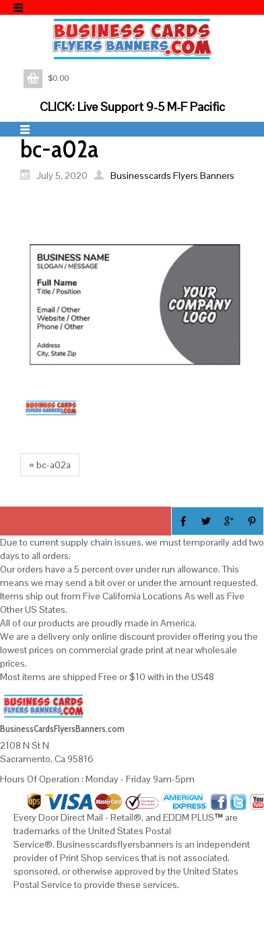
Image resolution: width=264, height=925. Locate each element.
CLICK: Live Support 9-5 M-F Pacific (132, 106)
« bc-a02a (50, 465)
